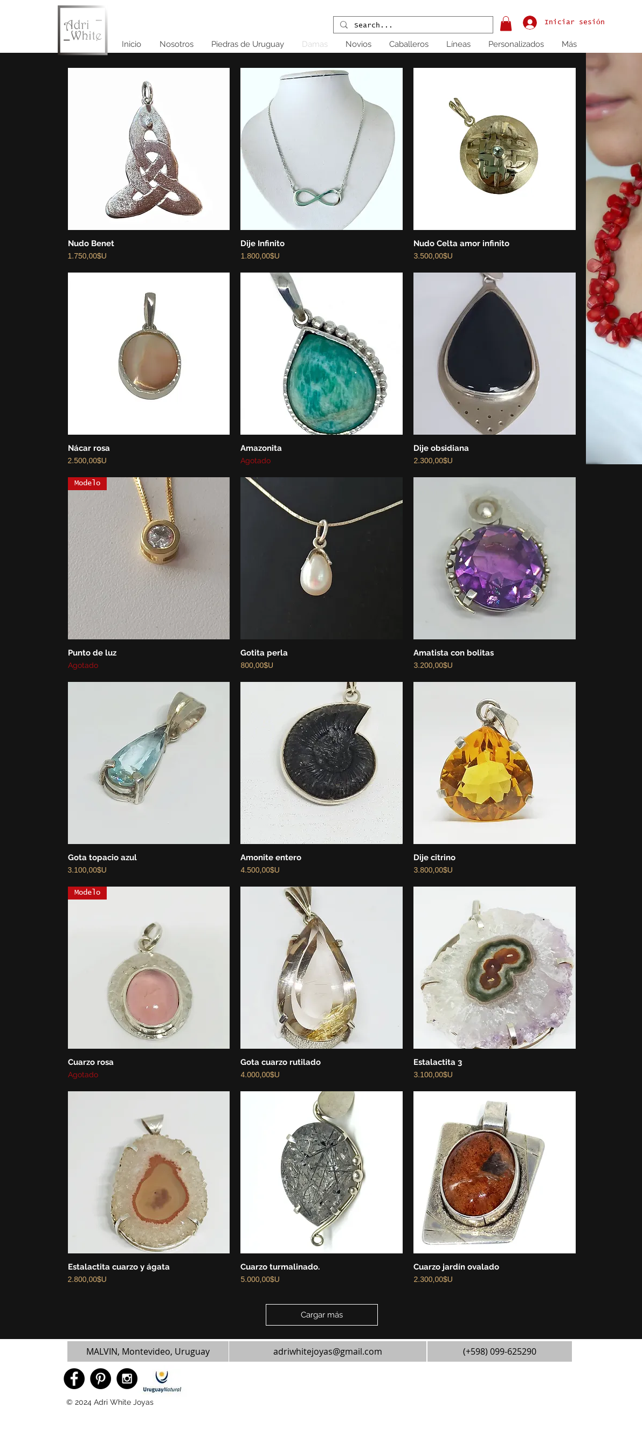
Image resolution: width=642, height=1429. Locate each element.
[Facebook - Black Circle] (74, 1378)
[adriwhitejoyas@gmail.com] (328, 1351)
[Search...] (412, 26)
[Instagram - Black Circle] (126, 1378)
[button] (506, 23)
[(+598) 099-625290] (499, 1351)
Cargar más (322, 1315)
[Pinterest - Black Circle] (100, 1378)
